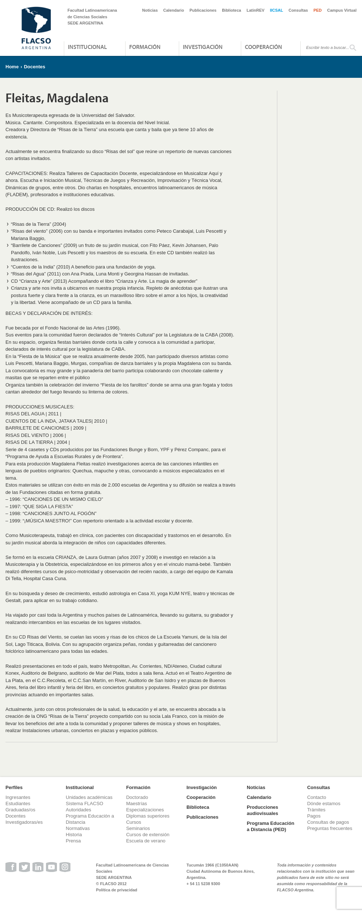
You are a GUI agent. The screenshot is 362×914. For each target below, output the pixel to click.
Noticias (150, 10)
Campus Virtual (342, 10)
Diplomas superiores (148, 816)
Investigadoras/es (24, 822)
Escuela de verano (146, 840)
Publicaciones (202, 10)
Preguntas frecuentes (330, 828)
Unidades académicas (89, 797)
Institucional (87, 46)
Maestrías (136, 803)
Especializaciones (145, 809)
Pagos (314, 816)
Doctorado (137, 797)
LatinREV (256, 10)
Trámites (316, 809)
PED (317, 10)
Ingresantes (17, 797)
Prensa (73, 840)
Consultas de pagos (328, 822)
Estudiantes (17, 803)
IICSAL (276, 10)
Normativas (78, 828)
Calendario (173, 10)
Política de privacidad (116, 890)
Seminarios (138, 828)
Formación (145, 46)
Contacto (316, 797)
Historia (74, 834)
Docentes (34, 66)
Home (12, 66)
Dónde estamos (323, 803)
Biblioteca (231, 10)
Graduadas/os (20, 809)
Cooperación (263, 46)
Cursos (133, 822)
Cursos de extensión (148, 834)
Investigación (203, 46)
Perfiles (14, 787)
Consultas (298, 10)
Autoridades (78, 809)
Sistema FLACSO (84, 803)
